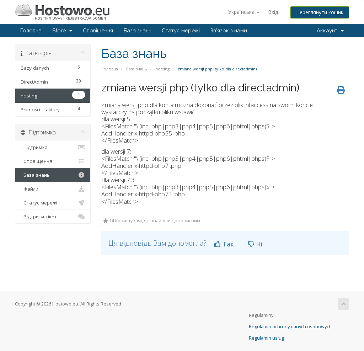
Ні (255, 244)
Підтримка (53, 147)
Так (224, 244)
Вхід (273, 12)
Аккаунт (330, 30)
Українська (243, 12)
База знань (137, 30)
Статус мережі (181, 30)
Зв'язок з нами (228, 30)
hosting (162, 68)
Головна (31, 30)
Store (62, 30)
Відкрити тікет (53, 216)
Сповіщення (98, 30)
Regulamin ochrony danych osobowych (290, 327)
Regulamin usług (266, 338)
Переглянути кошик (319, 12)
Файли (53, 189)
